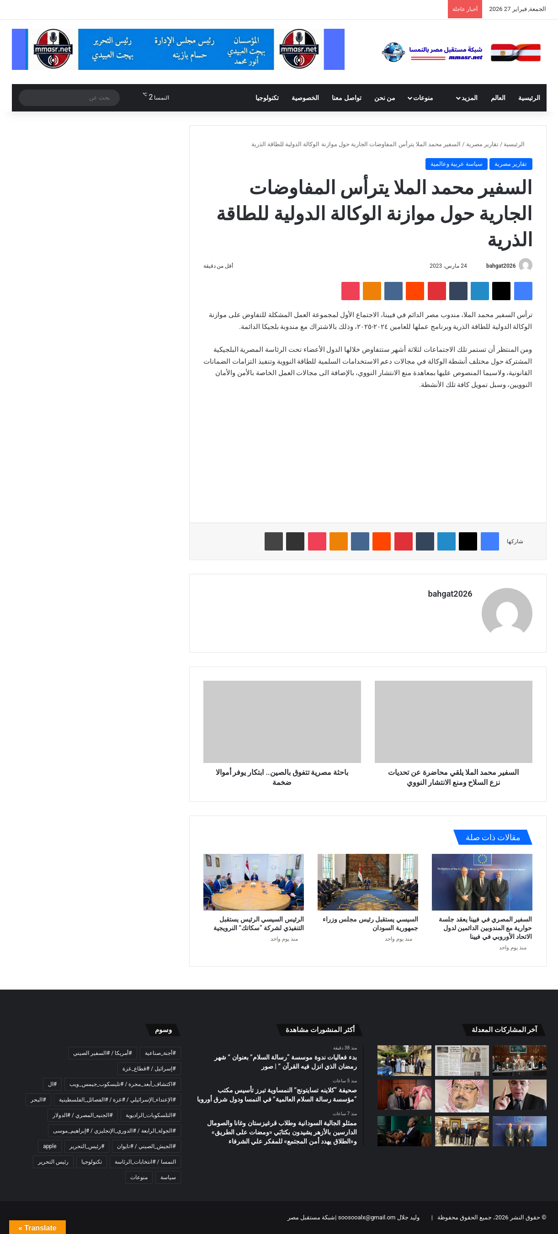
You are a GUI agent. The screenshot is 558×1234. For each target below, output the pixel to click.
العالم (498, 97)
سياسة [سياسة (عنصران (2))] (168, 1177)
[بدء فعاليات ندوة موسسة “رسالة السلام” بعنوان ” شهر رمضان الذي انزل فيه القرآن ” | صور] (520, 1060)
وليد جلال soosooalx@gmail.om (377, 1217)
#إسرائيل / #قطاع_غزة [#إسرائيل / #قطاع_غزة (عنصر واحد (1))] (148, 1068)
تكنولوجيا (267, 97)
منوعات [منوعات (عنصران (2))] (139, 1177)
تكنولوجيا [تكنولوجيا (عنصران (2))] (91, 1162)
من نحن (384, 97)
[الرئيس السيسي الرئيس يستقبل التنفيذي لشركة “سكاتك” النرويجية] (253, 882)
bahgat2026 (501, 266)
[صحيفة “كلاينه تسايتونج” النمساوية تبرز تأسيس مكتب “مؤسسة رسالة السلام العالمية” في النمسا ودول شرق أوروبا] (462, 1060)
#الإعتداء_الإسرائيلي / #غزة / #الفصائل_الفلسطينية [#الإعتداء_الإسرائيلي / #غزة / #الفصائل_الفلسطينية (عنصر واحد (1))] (117, 1099)
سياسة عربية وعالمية (456, 163)
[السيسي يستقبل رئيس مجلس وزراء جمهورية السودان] (368, 882)
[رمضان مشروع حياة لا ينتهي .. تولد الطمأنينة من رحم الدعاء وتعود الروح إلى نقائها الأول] (462, 1096)
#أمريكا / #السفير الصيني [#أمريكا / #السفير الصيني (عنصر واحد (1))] (102, 1053)
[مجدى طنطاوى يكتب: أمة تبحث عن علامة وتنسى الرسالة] (520, 1095)
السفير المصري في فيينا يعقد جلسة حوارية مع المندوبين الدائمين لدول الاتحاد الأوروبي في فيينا (485, 928)
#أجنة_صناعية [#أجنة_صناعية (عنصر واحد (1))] (160, 1053)
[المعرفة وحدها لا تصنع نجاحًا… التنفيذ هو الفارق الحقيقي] (404, 1131)
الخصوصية (305, 97)
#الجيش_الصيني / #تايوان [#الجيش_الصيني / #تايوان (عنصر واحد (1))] (146, 1146)
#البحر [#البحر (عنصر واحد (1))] (38, 1099)
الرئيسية (529, 97)
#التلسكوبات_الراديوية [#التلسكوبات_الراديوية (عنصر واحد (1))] (151, 1115)
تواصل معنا (346, 97)
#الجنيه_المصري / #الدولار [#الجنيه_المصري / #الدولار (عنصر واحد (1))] (83, 1115)
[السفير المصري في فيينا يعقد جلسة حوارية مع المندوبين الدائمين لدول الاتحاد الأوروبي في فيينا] (482, 882)
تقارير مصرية (482, 144)
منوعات (428, 97)
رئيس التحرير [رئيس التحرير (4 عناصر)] (53, 1162)
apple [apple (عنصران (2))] (49, 1146)
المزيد (470, 97)
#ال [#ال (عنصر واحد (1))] (52, 1084)
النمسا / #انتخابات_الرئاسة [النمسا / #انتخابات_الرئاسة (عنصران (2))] (145, 1162)
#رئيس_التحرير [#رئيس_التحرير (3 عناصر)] (87, 1146)
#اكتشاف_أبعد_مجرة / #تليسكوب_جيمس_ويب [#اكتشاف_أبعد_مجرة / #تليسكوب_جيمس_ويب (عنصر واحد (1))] (122, 1084)
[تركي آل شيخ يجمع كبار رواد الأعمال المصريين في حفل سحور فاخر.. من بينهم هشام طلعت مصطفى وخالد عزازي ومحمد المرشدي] (404, 1095)
